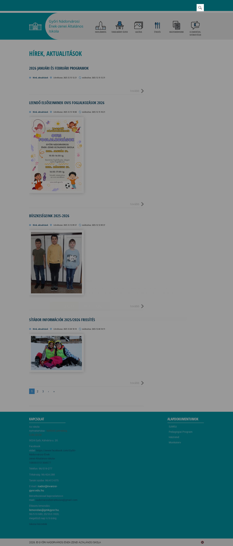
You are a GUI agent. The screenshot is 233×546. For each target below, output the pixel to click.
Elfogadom (64, 285)
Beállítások (95, 285)
